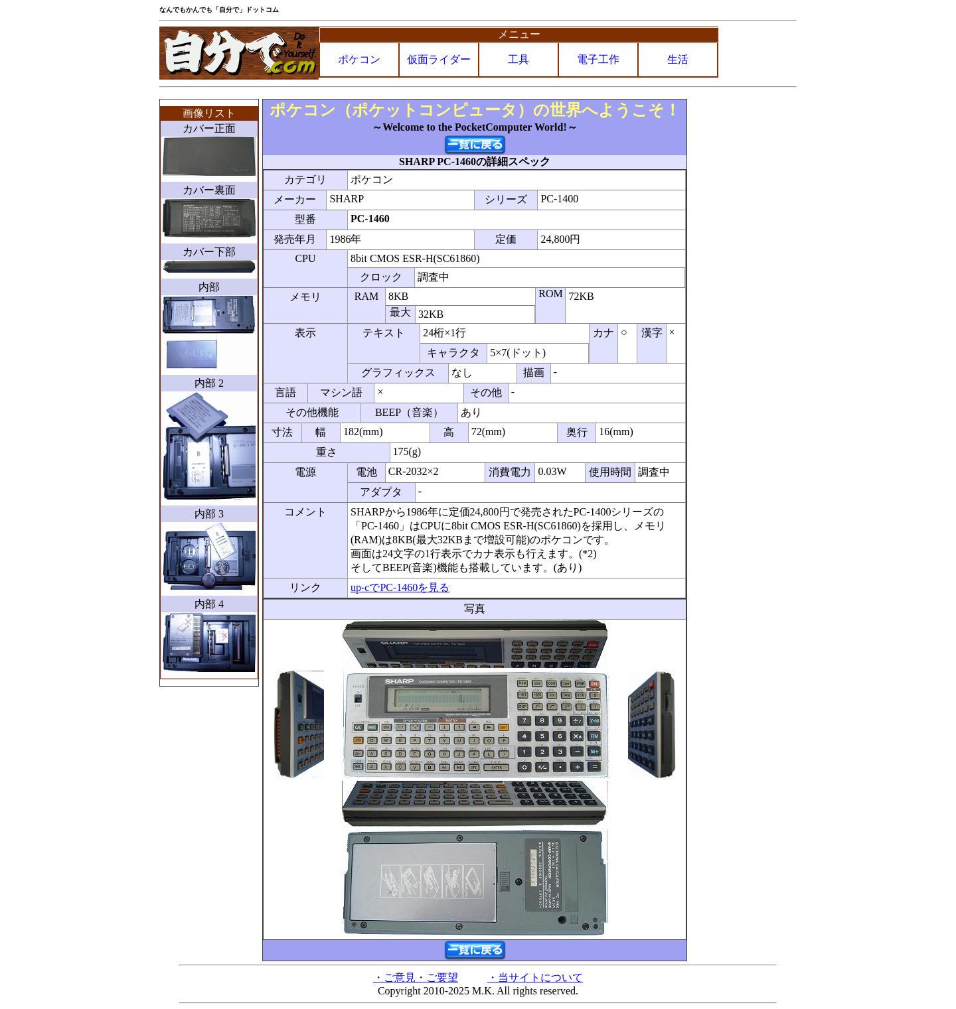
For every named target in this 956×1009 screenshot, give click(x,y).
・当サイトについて (535, 977)
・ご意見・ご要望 (415, 977)
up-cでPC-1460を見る (400, 587)
